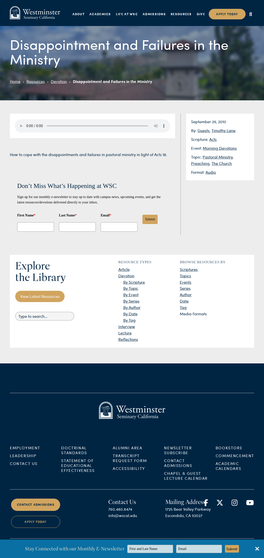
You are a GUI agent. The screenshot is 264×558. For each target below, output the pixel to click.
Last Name (68, 215)
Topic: (197, 156)
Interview (126, 326)
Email (106, 215)
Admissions (154, 14)
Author (186, 294)
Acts (213, 139)
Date (184, 301)
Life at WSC (127, 14)
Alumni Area (127, 452)
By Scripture (134, 282)
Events (185, 282)
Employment (25, 452)
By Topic (130, 288)
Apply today (227, 14)
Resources (181, 14)
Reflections (128, 339)
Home (15, 81)
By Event (131, 294)
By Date (130, 313)
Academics (100, 14)
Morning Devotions (220, 148)
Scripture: (200, 139)
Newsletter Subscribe (178, 455)
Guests (203, 130)
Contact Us (24, 468)
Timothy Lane (223, 130)
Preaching (200, 163)
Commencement (235, 460)
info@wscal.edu (122, 520)
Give (201, 14)
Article (124, 269)
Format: (198, 172)
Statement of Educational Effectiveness (78, 470)
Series (185, 288)
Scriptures (189, 269)
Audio (211, 172)
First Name (26, 215)
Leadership (23, 460)
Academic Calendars (228, 471)
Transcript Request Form (130, 463)
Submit (150, 219)
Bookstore (229, 452)
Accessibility (129, 473)
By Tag (129, 320)
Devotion (59, 81)
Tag (183, 307)
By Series (131, 301)
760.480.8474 (120, 514)
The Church (221, 163)
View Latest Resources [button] (40, 296)
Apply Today (35, 527)
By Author (131, 307)
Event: (197, 148)
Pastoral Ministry (218, 156)
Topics (185, 275)
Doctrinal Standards (74, 455)
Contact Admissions (178, 468)
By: (194, 130)
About (78, 14)
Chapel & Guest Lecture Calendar (186, 481)
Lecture (125, 332)
